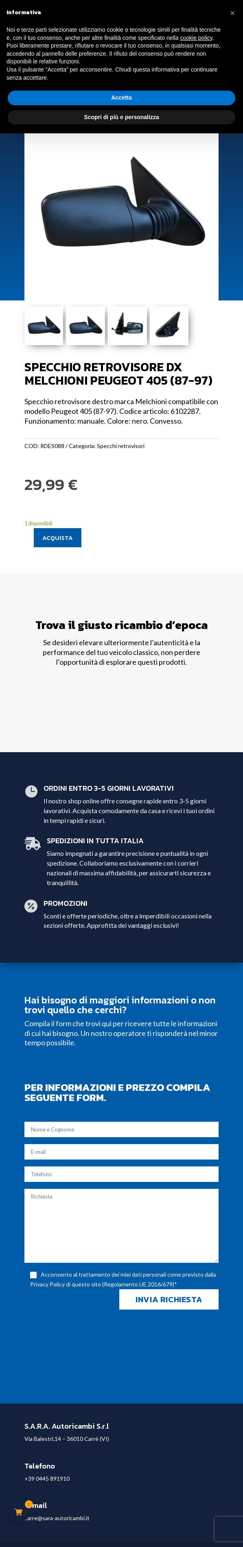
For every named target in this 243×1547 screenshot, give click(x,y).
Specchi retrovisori (120, 445)
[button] (232, 13)
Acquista (57, 537)
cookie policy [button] (196, 38)
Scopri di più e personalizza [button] (121, 117)
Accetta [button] (121, 97)
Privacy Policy (47, 1284)
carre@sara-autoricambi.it (57, 1517)
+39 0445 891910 (47, 1478)
